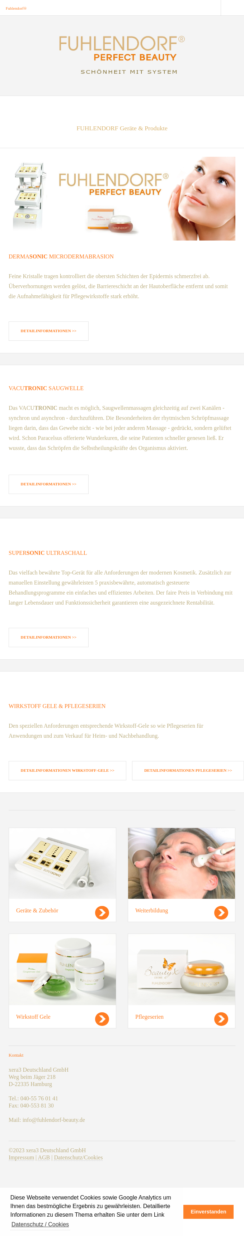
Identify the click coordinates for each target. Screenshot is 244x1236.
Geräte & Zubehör (37, 910)
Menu (232, 8)
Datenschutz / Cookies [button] (40, 1224)
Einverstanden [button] (208, 1212)
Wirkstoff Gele (33, 1017)
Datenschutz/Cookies (78, 1157)
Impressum (21, 1157)
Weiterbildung (151, 910)
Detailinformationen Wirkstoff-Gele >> (67, 770)
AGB (44, 1157)
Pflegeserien (149, 1017)
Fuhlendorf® (16, 8)
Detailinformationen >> (49, 331)
